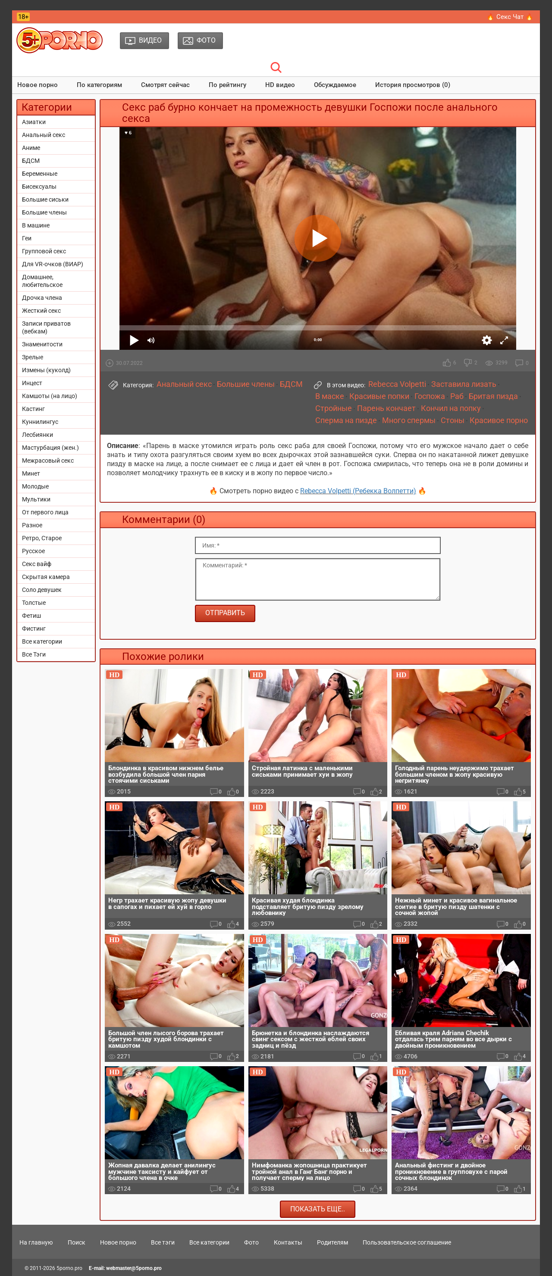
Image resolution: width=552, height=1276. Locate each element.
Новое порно (37, 85)
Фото (251, 1242)
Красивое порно (499, 420)
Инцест (32, 383)
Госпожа (429, 396)
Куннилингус (40, 421)
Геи (26, 238)
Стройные (333, 408)
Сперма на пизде (346, 420)
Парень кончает (386, 408)
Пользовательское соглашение (407, 1242)
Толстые (34, 602)
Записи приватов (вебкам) (46, 327)
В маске (329, 396)
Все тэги (163, 1242)
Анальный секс (43, 134)
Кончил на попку (451, 408)
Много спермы (409, 420)
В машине (36, 225)
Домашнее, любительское (42, 281)
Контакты (288, 1242)
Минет (31, 473)
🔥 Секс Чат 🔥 (509, 17)
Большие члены (44, 212)
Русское (33, 551)
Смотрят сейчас (165, 85)
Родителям (332, 1242)
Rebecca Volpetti (397, 384)
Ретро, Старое (42, 538)
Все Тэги (34, 654)
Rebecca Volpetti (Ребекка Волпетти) (358, 491)
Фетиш (31, 615)
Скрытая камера (46, 576)
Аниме (31, 147)
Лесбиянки (37, 434)
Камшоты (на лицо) (49, 395)
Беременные (39, 173)
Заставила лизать (463, 384)
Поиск (76, 1242)
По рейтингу (227, 85)
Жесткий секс (41, 310)
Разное (32, 525)
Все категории (42, 641)
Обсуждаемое (335, 85)
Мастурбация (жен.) (50, 447)
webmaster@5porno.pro (134, 1268)
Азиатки (34, 121)
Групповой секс (44, 251)
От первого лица (45, 512)
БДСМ (31, 160)
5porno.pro (69, 1268)
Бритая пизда (493, 396)
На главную (36, 1242)
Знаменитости (42, 344)
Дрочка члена (42, 297)
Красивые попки (379, 396)
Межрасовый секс (48, 460)
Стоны (452, 420)
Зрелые (32, 357)
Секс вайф (36, 563)
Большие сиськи (45, 199)
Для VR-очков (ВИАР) (52, 264)
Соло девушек (42, 589)
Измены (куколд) (46, 370)
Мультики (36, 499)
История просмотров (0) (412, 85)
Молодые (35, 486)
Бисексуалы (39, 186)
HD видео (280, 85)
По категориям (99, 85)
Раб (457, 396)
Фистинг (34, 628)
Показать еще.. (317, 1209)
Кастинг (33, 408)
